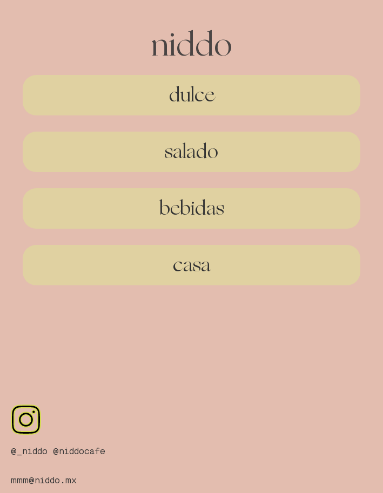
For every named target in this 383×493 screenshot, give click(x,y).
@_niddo (29, 452)
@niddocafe (79, 452)
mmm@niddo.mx (44, 481)
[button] (191, 95)
